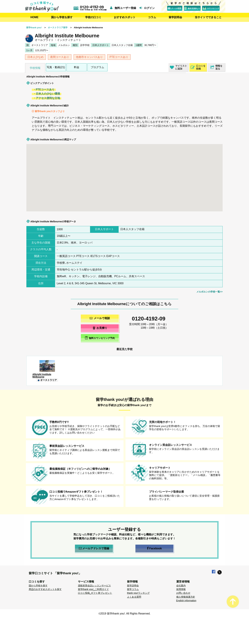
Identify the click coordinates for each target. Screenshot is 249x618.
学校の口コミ (93, 17)
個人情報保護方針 (185, 596)
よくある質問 (134, 596)
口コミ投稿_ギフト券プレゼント (95, 593)
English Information (186, 600)
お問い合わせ (183, 593)
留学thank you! (34, 27)
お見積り (100, 328)
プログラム (97, 67)
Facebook (154, 548)
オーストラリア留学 (58, 27)
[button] (188, 175)
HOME (34, 17)
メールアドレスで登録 (94, 548)
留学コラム (133, 589)
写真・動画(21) (56, 67)
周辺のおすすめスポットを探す (45, 589)
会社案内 (181, 585)
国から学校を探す (62, 17)
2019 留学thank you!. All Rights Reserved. (125, 613)
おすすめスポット (124, 17)
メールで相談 (100, 318)
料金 (76, 67)
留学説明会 (175, 17)
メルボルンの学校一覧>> (209, 291)
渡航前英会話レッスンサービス (94, 585)
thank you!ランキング (138, 593)
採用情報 (181, 589)
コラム (152, 17)
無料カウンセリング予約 (100, 337)
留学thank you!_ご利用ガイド (93, 589)
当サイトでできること (208, 17)
